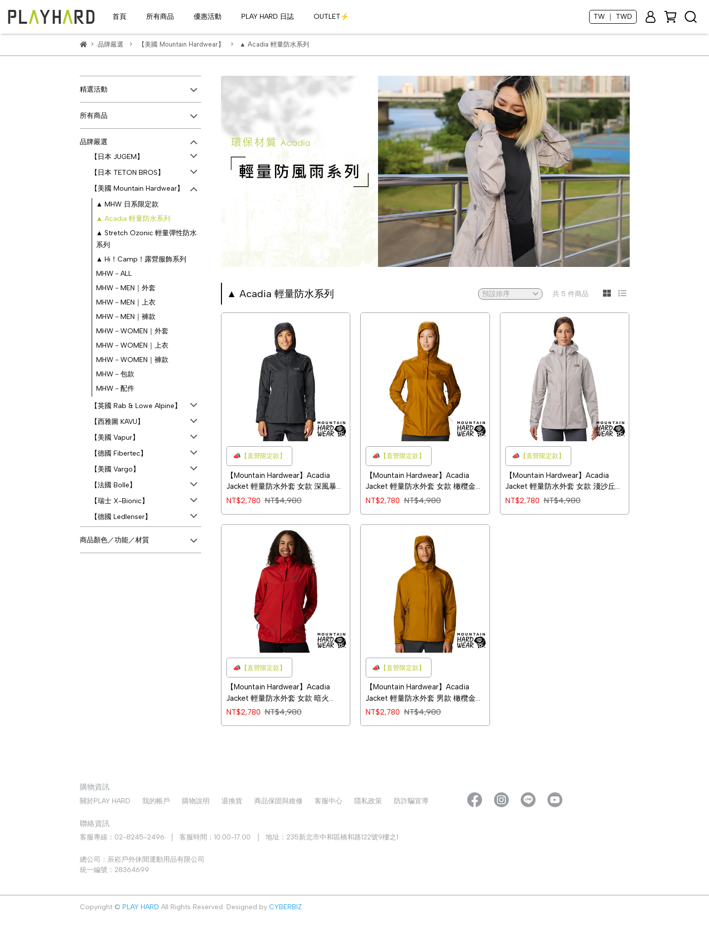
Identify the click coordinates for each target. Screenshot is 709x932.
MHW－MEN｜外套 (126, 288)
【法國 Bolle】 (113, 485)
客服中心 (328, 801)
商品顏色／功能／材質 (114, 540)
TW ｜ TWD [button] (613, 16)
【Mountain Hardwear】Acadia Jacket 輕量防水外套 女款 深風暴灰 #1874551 (285, 481)
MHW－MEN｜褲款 (126, 316)
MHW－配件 (115, 388)
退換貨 (231, 801)
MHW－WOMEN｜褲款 (132, 360)
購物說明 (196, 801)
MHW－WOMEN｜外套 (132, 331)
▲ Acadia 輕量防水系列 (133, 218)
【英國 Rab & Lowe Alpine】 (136, 406)
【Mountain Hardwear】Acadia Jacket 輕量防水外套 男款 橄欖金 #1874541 (421, 693)
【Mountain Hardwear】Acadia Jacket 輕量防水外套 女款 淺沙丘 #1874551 (560, 481)
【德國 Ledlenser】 (121, 517)
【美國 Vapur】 (115, 437)
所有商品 (160, 16)
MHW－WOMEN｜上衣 (132, 345)
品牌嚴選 (94, 142)
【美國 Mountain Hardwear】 (137, 188)
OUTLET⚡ (331, 16)
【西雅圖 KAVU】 (117, 421)
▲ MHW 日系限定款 (127, 204)
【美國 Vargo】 (115, 469)
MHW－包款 (115, 374)
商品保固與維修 (278, 801)
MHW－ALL (114, 273)
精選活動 (94, 89)
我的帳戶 (156, 801)
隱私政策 (368, 801)
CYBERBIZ (285, 907)
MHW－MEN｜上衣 (126, 302)
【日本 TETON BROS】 (127, 172)
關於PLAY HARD (105, 801)
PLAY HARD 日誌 (267, 16)
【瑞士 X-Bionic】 (120, 501)
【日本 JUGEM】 (117, 157)
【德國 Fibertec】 (119, 453)
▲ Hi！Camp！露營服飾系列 (141, 259)
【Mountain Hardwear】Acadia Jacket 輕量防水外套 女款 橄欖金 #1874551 (421, 481)
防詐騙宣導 (411, 801)
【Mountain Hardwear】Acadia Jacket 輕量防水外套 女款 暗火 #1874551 (278, 693)
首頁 (119, 16)
